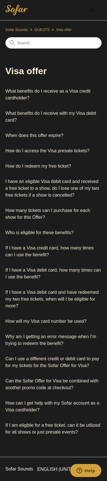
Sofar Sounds (16, 30)
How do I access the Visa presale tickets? (47, 150)
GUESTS (41, 30)
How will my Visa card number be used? (45, 321)
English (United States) (69, 469)
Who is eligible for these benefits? (39, 232)
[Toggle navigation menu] (91, 10)
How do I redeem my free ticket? (38, 166)
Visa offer (64, 30)
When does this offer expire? (34, 135)
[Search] (53, 43)
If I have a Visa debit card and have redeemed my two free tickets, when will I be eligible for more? (52, 299)
